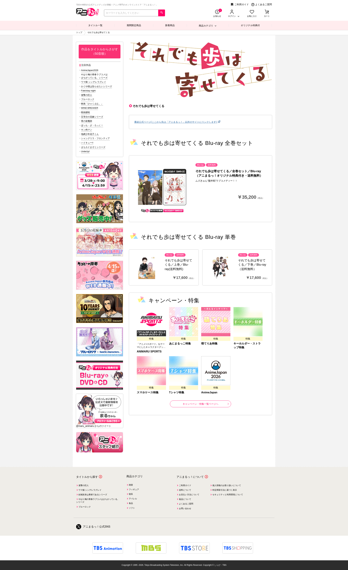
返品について (185, 499)
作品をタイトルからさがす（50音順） (99, 51)
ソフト (132, 508)
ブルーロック (87, 99)
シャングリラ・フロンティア (95, 138)
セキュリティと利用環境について (227, 494)
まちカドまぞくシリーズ (93, 147)
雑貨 (131, 485)
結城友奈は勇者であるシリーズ (93, 494)
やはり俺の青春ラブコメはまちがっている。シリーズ (94, 76)
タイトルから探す (87, 476)
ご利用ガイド (240, 4)
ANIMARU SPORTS (149, 351)
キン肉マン (86, 129)
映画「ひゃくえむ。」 (92, 103)
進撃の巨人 (86, 95)
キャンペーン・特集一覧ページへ (206, 404)
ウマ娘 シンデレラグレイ (93, 82)
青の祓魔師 (86, 121)
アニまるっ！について (190, 476)
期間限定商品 (134, 25)
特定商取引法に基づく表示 (224, 490)
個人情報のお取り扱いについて (226, 485)
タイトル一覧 (95, 25)
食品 (131, 503)
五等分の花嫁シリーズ (92, 116)
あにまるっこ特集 (180, 343)
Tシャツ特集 (176, 392)
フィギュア (134, 489)
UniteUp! (85, 151)
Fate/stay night (88, 90)
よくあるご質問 (261, 4)
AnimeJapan (209, 392)
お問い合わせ (185, 508)
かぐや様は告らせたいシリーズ (96, 86)
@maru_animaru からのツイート (93, 426)
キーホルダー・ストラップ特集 (247, 345)
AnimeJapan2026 (89, 70)
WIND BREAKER (89, 108)
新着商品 (170, 25)
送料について (185, 490)
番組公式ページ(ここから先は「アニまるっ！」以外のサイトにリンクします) (175, 122)
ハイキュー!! (87, 142)
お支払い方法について (189, 494)
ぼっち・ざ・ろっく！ (92, 125)
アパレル (133, 498)
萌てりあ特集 (209, 343)
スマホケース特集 (148, 392)
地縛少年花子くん (90, 134)
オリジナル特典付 (250, 25)
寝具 (131, 494)
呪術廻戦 (85, 112)
